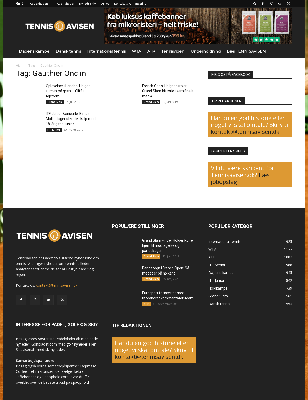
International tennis (106, 51)
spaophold (80, 382)
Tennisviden (172, 51)
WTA (136, 51)
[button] (255, 3)
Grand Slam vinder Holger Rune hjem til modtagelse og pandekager (167, 245)
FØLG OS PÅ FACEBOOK (230, 75)
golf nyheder (77, 344)
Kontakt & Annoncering (130, 3)
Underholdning (205, 51)
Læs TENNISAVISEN (246, 51)
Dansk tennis (68, 51)
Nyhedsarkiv (87, 3)
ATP (151, 51)
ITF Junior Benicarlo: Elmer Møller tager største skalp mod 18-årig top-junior (71, 118)
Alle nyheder (65, 3)
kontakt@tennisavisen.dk (245, 131)
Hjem (20, 65)
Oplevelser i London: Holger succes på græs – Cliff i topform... (68, 91)
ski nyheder (54, 349)
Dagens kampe (34, 51)
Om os (105, 3)
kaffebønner (26, 376)
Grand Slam (55, 102)
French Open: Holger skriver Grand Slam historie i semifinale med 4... (168, 91)
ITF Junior (53, 129)
